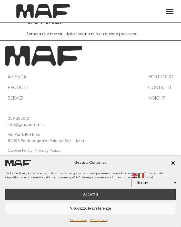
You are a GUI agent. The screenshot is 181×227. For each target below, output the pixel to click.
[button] (173, 163)
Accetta (90, 194)
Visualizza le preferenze (90, 208)
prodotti (19, 87)
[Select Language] (154, 182)
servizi (15, 98)
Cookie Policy (78, 220)
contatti (159, 87)
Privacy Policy (99, 220)
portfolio (160, 76)
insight (156, 98)
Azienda (17, 76)
